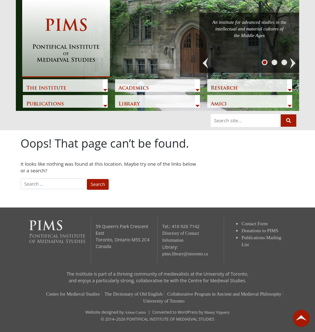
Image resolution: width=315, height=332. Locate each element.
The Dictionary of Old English (134, 294)
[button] (205, 63)
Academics (134, 88)
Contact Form (254, 223)
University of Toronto (163, 300)
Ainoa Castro (135, 312)
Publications (45, 104)
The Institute (46, 88)
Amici (219, 104)
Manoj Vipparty (217, 312)
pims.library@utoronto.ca (185, 254)
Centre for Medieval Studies (73, 294)
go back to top (301, 318)
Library (129, 104)
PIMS (66, 41)
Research (224, 88)
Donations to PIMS (259, 230)
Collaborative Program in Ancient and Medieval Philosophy (224, 294)
